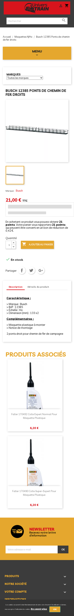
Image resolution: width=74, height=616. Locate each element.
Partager (21, 270)
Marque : (10, 190)
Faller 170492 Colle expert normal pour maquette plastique (34, 416)
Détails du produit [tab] (38, 286)
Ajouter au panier (37, 244)
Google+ (40, 270)
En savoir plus (39, 609)
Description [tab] (15, 286)
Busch (19, 190)
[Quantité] (9, 245)
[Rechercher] (37, 21)
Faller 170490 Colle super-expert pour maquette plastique (34, 492)
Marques (14, 74)
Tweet (31, 270)
